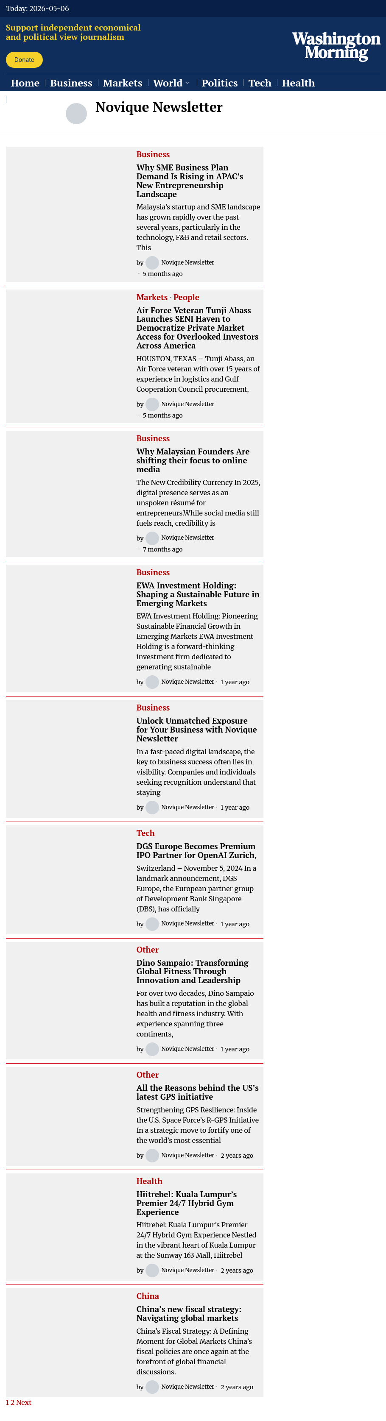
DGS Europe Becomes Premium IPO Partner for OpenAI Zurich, (197, 851)
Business (153, 154)
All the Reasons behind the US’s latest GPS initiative (198, 1092)
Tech (146, 833)
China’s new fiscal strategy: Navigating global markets (189, 1314)
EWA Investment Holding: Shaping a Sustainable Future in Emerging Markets (198, 594)
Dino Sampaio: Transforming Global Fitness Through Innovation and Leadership (193, 971)
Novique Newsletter (182, 263)
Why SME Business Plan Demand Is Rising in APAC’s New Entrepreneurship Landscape (190, 181)
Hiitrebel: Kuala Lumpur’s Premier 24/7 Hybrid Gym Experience (187, 1203)
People (186, 297)
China (148, 1296)
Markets (152, 297)
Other (148, 950)
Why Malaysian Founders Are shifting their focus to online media (193, 460)
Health (149, 1181)
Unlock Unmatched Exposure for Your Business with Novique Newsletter (197, 729)
